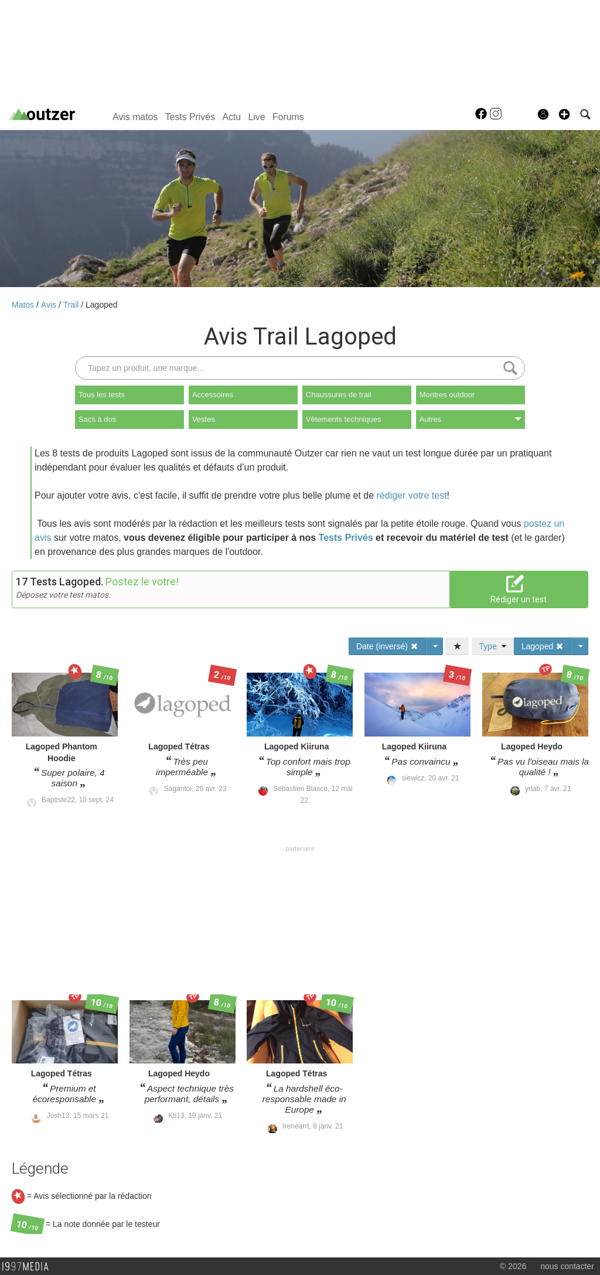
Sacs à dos (97, 419)
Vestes (203, 419)
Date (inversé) (387, 646)
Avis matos (135, 117)
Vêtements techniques (343, 419)
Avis (50, 304)
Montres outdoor (447, 394)
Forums (288, 117)
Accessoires (212, 394)
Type (492, 646)
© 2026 (513, 1266)
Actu (231, 117)
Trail (72, 304)
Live (256, 117)
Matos (24, 304)
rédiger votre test (412, 495)
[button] (564, 114)
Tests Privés (190, 117)
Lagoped (102, 304)
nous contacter (567, 1266)
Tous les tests (102, 394)
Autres (470, 419)
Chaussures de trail (338, 394)
